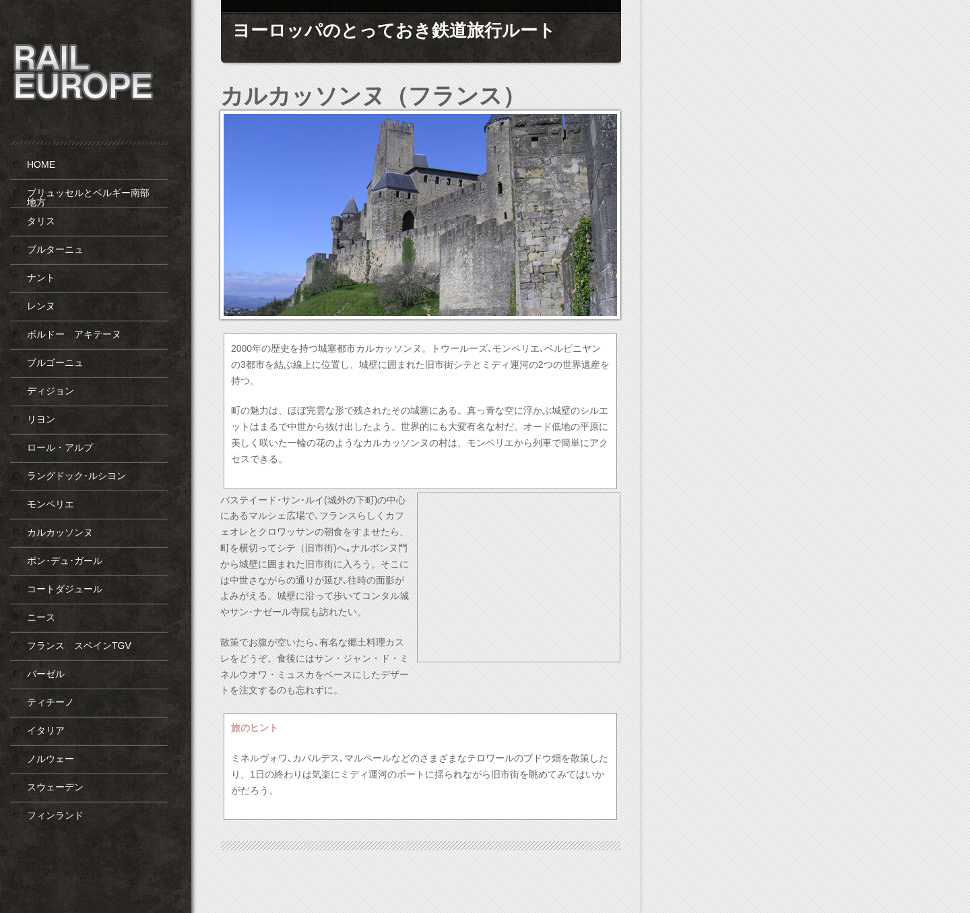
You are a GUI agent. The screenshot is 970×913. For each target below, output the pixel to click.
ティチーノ (50, 702)
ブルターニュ (55, 249)
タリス (41, 221)
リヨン (41, 419)
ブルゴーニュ (55, 362)
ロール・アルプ (60, 447)
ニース (41, 617)
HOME (41, 164)
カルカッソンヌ (60, 532)
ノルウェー (50, 758)
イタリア (46, 730)
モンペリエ (50, 504)
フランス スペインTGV (79, 645)
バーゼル (46, 673)
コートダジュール (64, 589)
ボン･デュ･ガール (64, 560)
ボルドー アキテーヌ (74, 334)
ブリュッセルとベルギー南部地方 (88, 197)
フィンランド (55, 815)
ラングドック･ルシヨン (76, 475)
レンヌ (41, 306)
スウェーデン (55, 787)
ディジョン (50, 390)
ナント (41, 277)
